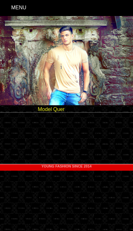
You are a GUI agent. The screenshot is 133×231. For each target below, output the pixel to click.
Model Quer (51, 109)
